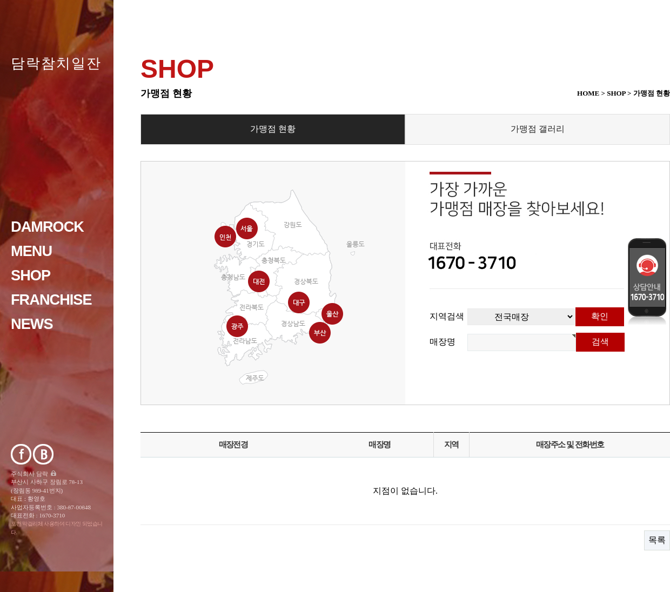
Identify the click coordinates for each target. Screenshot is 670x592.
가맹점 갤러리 (538, 128)
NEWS (32, 323)
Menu (31, 251)
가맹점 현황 (273, 128)
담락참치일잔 (56, 63)
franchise (51, 299)
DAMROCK (47, 226)
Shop (30, 275)
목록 (657, 539)
